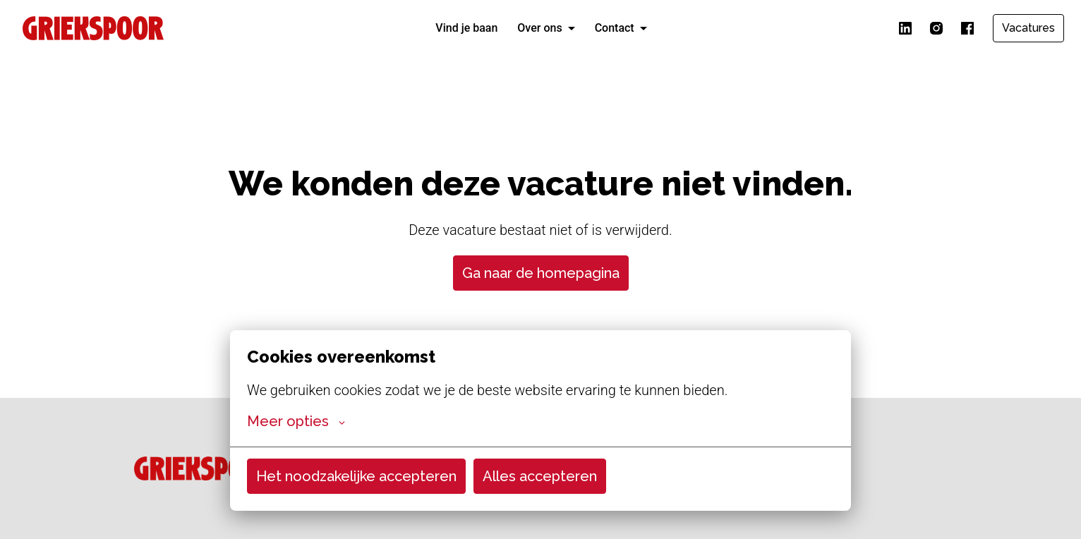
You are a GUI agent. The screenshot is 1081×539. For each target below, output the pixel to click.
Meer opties (296, 421)
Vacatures (1028, 28)
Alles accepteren (540, 476)
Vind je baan (466, 28)
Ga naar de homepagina (541, 273)
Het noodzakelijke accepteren (356, 476)
